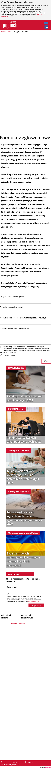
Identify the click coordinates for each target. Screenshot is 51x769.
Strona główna (6, 31)
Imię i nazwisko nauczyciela (12, 296)
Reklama (29, 762)
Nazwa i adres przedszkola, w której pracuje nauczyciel (24, 317)
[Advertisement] (25, 58)
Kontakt (15, 762)
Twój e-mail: (12, 587)
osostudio (48, 768)
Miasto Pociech (18, 623)
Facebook (46, 27)
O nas (3, 762)
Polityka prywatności (10, 764)
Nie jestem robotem (10, 355)
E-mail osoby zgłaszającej (11, 307)
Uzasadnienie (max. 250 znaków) (14, 328)
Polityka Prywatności (34, 601)
